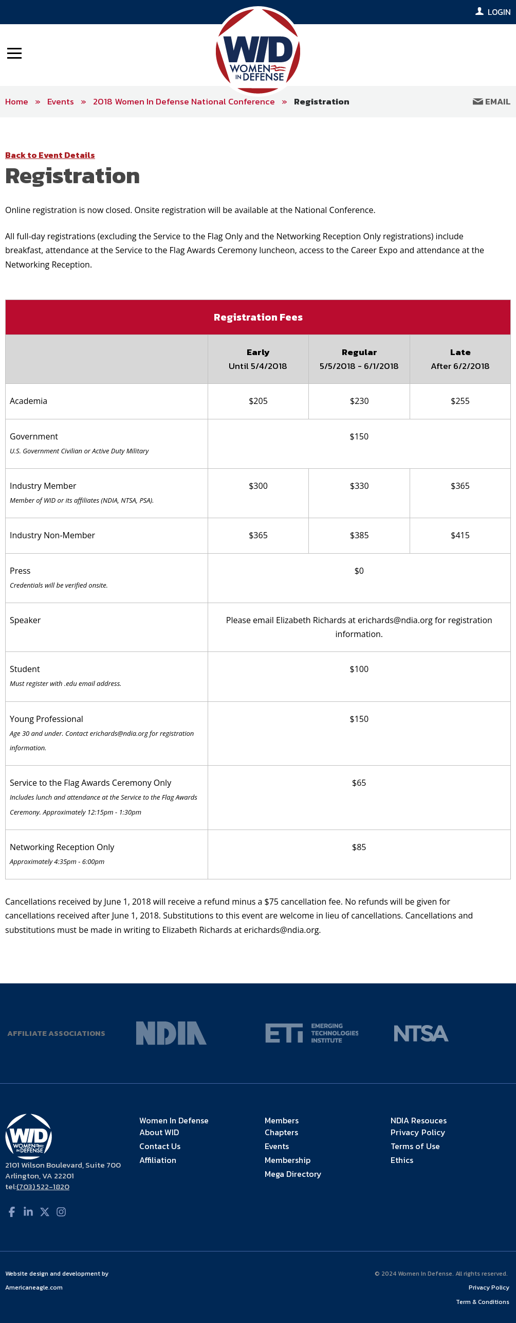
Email (492, 101)
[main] (258, 550)
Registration (321, 101)
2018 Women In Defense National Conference (184, 101)
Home (16, 101)
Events (60, 101)
